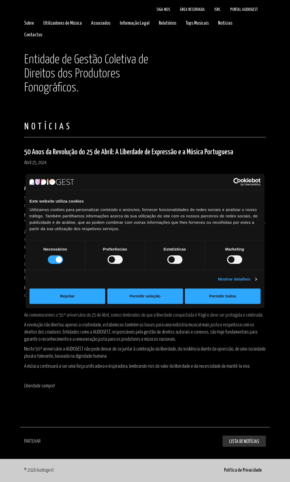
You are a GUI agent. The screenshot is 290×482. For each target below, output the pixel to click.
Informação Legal (135, 23)
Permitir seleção (145, 296)
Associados (100, 23)
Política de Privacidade (243, 470)
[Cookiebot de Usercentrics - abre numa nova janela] (237, 182)
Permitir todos (222, 296)
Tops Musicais (197, 23)
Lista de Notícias (244, 441)
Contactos (33, 34)
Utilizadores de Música (62, 23)
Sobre (29, 23)
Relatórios (167, 23)
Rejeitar (67, 296)
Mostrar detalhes (234, 279)
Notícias (225, 23)
